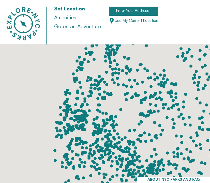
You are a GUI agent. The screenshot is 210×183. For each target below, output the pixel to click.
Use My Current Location (133, 21)
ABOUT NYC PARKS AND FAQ (173, 180)
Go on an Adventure (77, 26)
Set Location (69, 9)
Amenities (65, 18)
